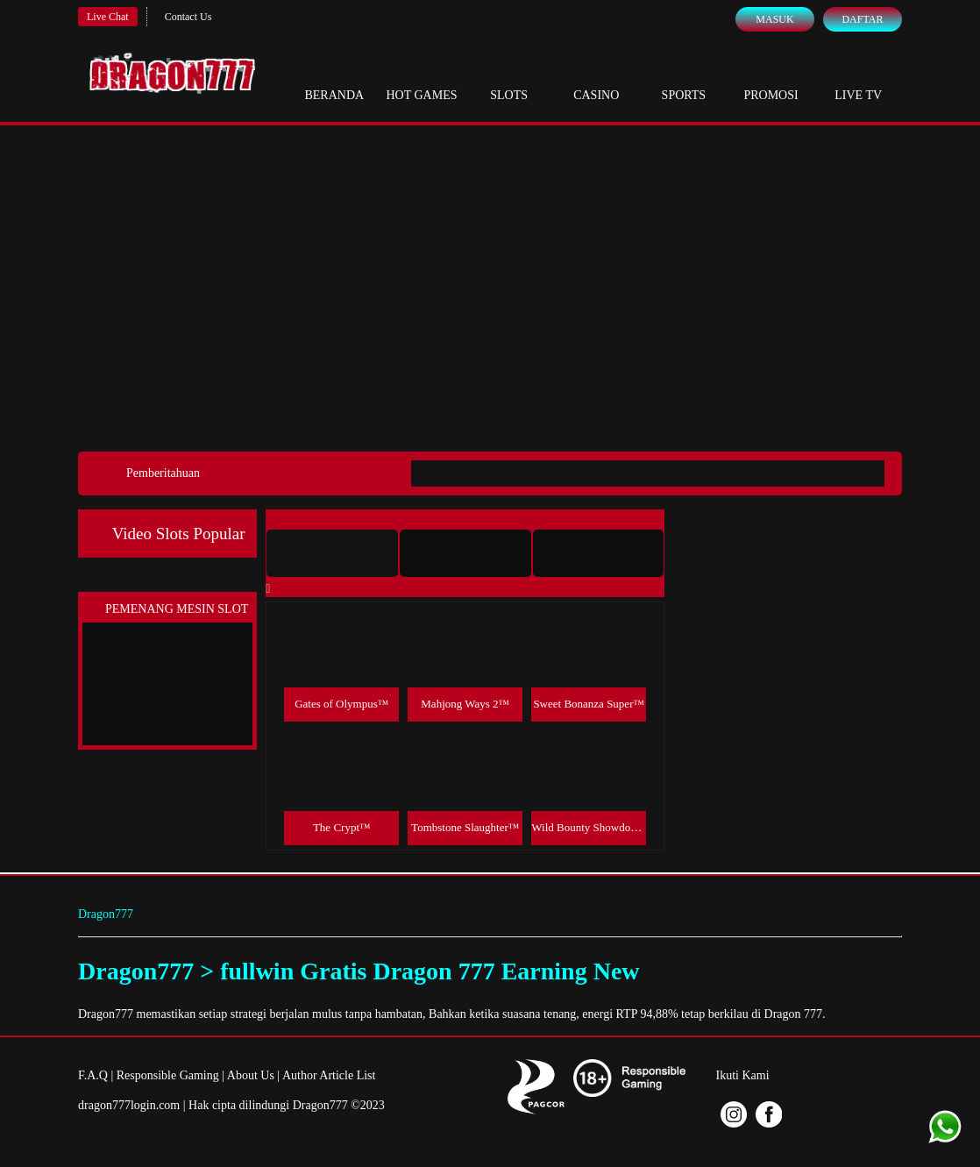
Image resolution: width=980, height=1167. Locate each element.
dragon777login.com (129, 1105)
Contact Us (188, 17)
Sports (684, 79)
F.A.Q (93, 1075)
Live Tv (858, 79)
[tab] (332, 553)
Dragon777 (105, 914)
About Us (250, 1075)
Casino (596, 79)
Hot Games (421, 79)
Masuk (774, 19)
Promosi (770, 79)
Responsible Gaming (168, 1075)
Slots (509, 79)
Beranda (334, 79)
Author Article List (329, 1075)
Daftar (862, 19)
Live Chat (108, 17)
